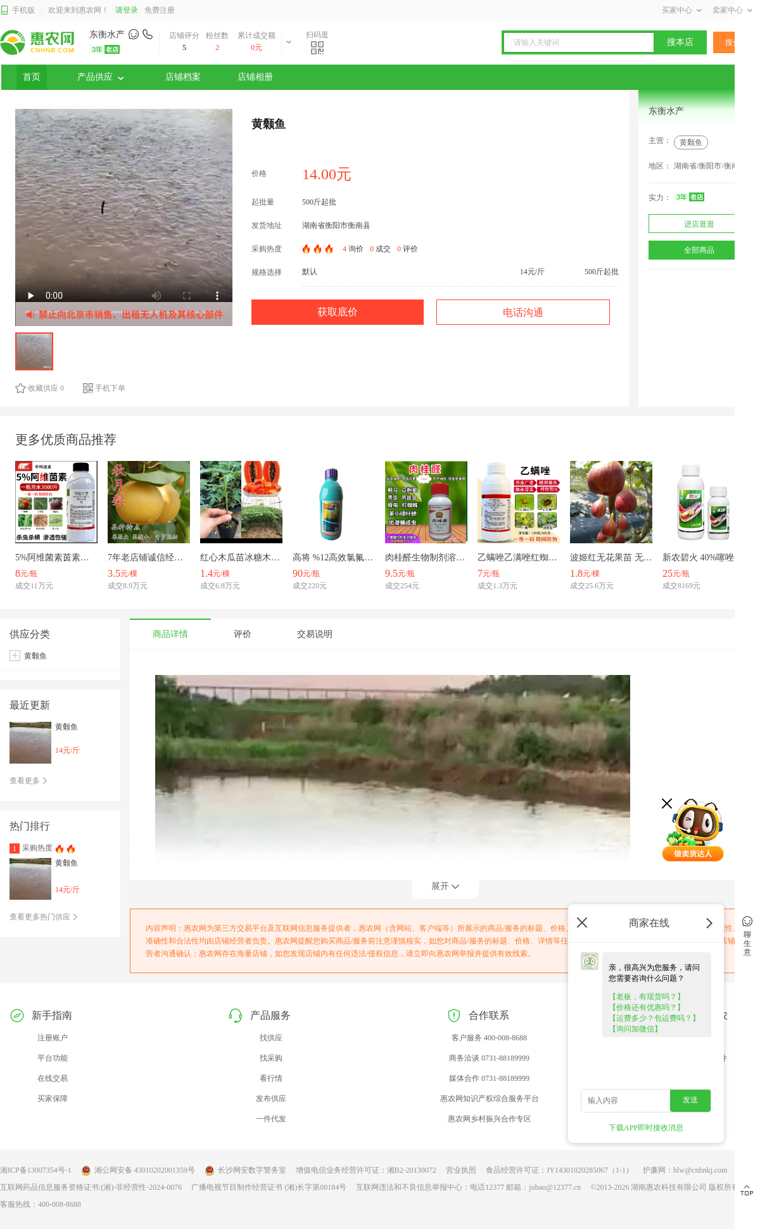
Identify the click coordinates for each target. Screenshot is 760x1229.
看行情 (271, 1078)
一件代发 (271, 1118)
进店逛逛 (699, 224)
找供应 (271, 1037)
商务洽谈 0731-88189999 (489, 1058)
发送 (690, 1099)
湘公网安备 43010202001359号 (138, 1171)
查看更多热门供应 (44, 916)
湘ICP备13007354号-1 (36, 1170)
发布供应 (271, 1098)
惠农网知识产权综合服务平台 (489, 1098)
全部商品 (699, 250)
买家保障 (52, 1098)
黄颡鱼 (691, 142)
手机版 (17, 10)
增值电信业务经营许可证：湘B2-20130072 (366, 1170)
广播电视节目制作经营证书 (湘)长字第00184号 (268, 1187)
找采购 (271, 1058)
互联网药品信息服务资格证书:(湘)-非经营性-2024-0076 (91, 1187)
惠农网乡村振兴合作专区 (489, 1118)
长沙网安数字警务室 (245, 1171)
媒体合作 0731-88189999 (489, 1078)
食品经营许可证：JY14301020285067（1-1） (559, 1170)
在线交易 (52, 1078)
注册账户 (52, 1037)
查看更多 (29, 780)
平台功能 (52, 1058)
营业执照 (461, 1170)
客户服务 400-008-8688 (489, 1037)
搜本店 (680, 42)
